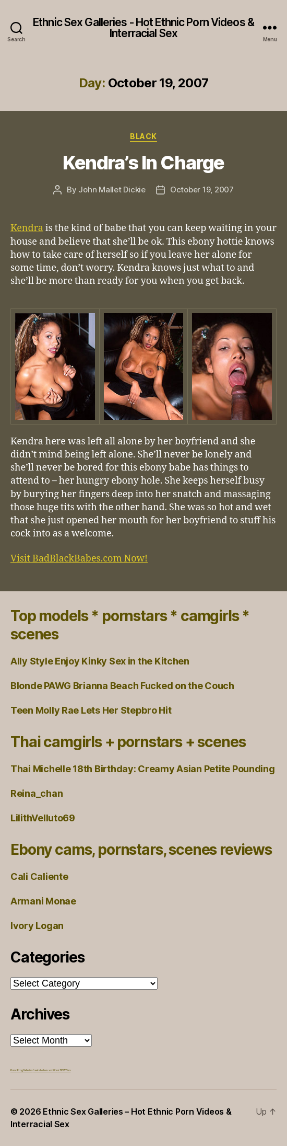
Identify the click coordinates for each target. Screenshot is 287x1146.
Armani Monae (43, 901)
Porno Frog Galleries (21, 1070)
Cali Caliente (39, 876)
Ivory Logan (37, 925)
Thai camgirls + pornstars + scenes (127, 742)
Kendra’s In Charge (143, 162)
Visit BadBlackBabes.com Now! (79, 559)
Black (143, 136)
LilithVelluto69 (42, 817)
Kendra (26, 228)
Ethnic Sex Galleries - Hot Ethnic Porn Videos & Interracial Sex (143, 28)
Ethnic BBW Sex (61, 1070)
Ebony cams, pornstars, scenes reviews (141, 849)
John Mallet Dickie (111, 189)
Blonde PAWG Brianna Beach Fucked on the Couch (122, 685)
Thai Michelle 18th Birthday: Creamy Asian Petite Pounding (142, 768)
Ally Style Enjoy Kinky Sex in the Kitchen (99, 661)
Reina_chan (36, 793)
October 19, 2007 (202, 189)
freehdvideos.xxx (43, 1070)
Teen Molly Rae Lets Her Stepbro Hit (91, 710)
